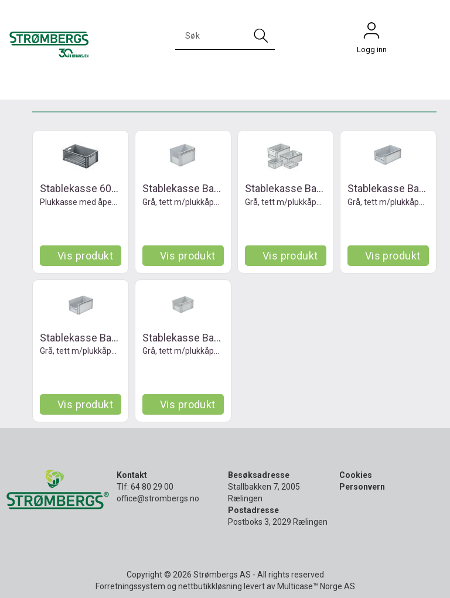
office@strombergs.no (158, 498)
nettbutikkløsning (210, 586)
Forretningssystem (130, 586)
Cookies (355, 475)
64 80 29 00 (152, 486)
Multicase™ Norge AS (316, 586)
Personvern (362, 486)
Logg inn (371, 33)
